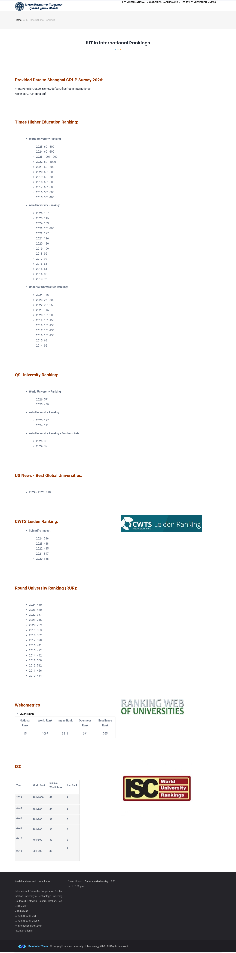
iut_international (24, 931)
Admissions (160, 6)
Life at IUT (179, 6)
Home (18, 21)
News (211, 6)
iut (105, 6)
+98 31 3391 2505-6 (29, 921)
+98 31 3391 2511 (28, 916)
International (121, 6)
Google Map (21, 911)
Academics (142, 6)
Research (197, 6)
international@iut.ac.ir (30, 926)
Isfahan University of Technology (81, 947)
